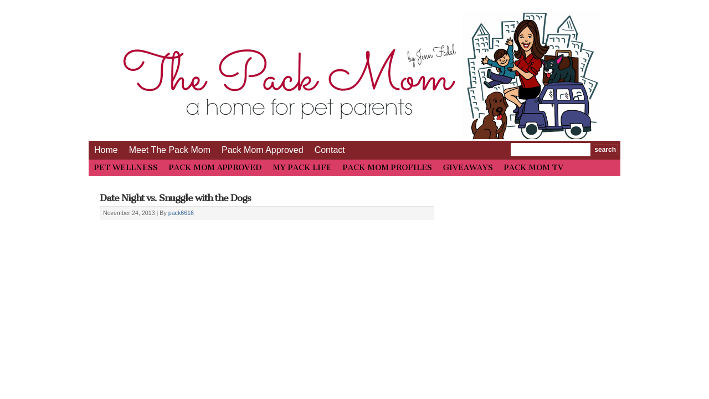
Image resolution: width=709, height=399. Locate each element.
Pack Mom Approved (263, 150)
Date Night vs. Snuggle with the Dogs (175, 197)
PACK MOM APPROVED (215, 167)
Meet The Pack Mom (169, 150)
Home (106, 150)
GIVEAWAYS (468, 167)
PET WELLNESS (126, 167)
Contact (330, 150)
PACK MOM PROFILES (387, 167)
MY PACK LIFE (302, 167)
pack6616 (181, 212)
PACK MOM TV (533, 167)
